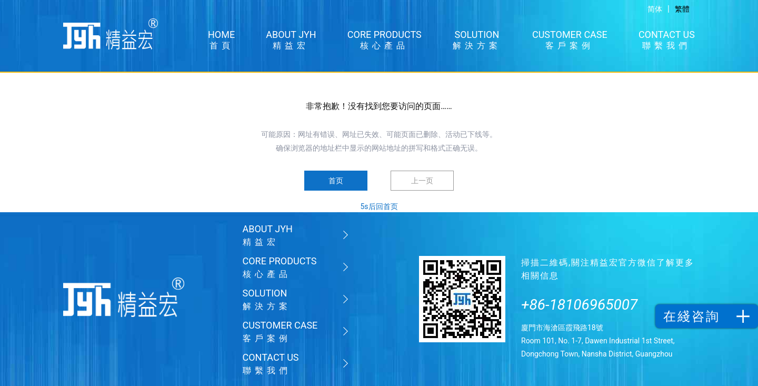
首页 (335, 180)
